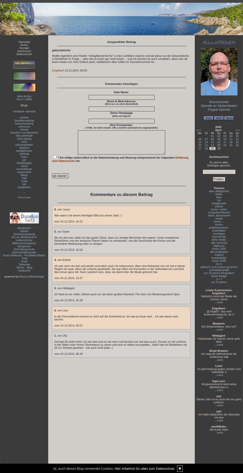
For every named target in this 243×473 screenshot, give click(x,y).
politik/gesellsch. (219, 227)
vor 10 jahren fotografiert (219, 273)
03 (224, 136)
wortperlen (24, 187)
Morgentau (24, 246)
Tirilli (24, 258)
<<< (198, 130)
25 (230, 145)
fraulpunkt (24, 270)
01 (212, 136)
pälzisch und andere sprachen (219, 266)
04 (230, 136)
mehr (220, 302)
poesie (219, 206)
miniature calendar (24, 111)
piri (24, 159)
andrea (24, 117)
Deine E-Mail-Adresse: (121, 102)
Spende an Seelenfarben (219, 106)
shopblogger (24, 162)
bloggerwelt (219, 203)
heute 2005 (219, 248)
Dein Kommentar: (121, 126)
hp (219, 200)
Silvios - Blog (24, 267)
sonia (24, 165)
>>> (238, 130)
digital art (219, 245)
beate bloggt (219, 276)
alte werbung (219, 242)
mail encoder (24, 197)
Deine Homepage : (121, 114)
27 (199, 148)
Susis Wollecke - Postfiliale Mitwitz (24, 255)
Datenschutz (24, 54)
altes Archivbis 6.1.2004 (24, 98)
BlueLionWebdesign (31, 276)
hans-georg (24, 138)
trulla (24, 181)
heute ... (219, 221)
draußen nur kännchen (24, 132)
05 (237, 136)
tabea (24, 175)
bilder (219, 194)
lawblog (24, 153)
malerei (219, 254)
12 (237, 139)
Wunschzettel (219, 102)
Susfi (24, 261)
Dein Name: (121, 92)
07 (206, 139)
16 (218, 142)
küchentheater (24, 144)
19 (237, 142)
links (219, 197)
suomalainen (24, 168)
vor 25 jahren (219, 282)
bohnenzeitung (24, 123)
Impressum (24, 51)
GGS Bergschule (24, 249)
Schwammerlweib (24, 234)
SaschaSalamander (24, 252)
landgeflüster (24, 150)
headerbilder (219, 257)
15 (212, 142)
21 (206, 145)
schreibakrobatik (219, 269)
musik (219, 218)
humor (219, 224)
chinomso (24, 126)
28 (206, 148)
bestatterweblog (24, 120)
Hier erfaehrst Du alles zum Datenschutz (145, 468)
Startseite (24, 41)
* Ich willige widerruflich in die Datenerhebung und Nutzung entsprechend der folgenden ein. (120, 163)
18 (230, 142)
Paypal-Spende (219, 109)
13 (199, 142)
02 (218, 136)
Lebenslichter (24, 240)
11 (230, 139)
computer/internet (219, 212)
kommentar (219, 236)
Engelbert (58, 70)
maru (24, 156)
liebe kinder (219, 239)
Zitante (24, 231)
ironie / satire (219, 209)
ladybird (24, 147)
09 (218, 139)
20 (199, 145)
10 (224, 139)
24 (224, 145)
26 (237, 145)
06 (199, 139)
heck (24, 141)
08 (212, 139)
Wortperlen (24, 228)
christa (24, 129)
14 (206, 142)
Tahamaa (24, 264)
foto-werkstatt (24, 135)
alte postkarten (219, 251)
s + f (219, 279)
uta (24, 184)
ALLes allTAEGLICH (24, 237)
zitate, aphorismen (219, 215)
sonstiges (219, 233)
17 (224, 142)
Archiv (24, 44)
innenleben (219, 230)
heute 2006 (219, 260)
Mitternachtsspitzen (24, 243)
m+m (219, 263)
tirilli (24, 178)
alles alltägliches (219, 191)
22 (212, 145)
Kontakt (24, 47)
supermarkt (24, 171)
